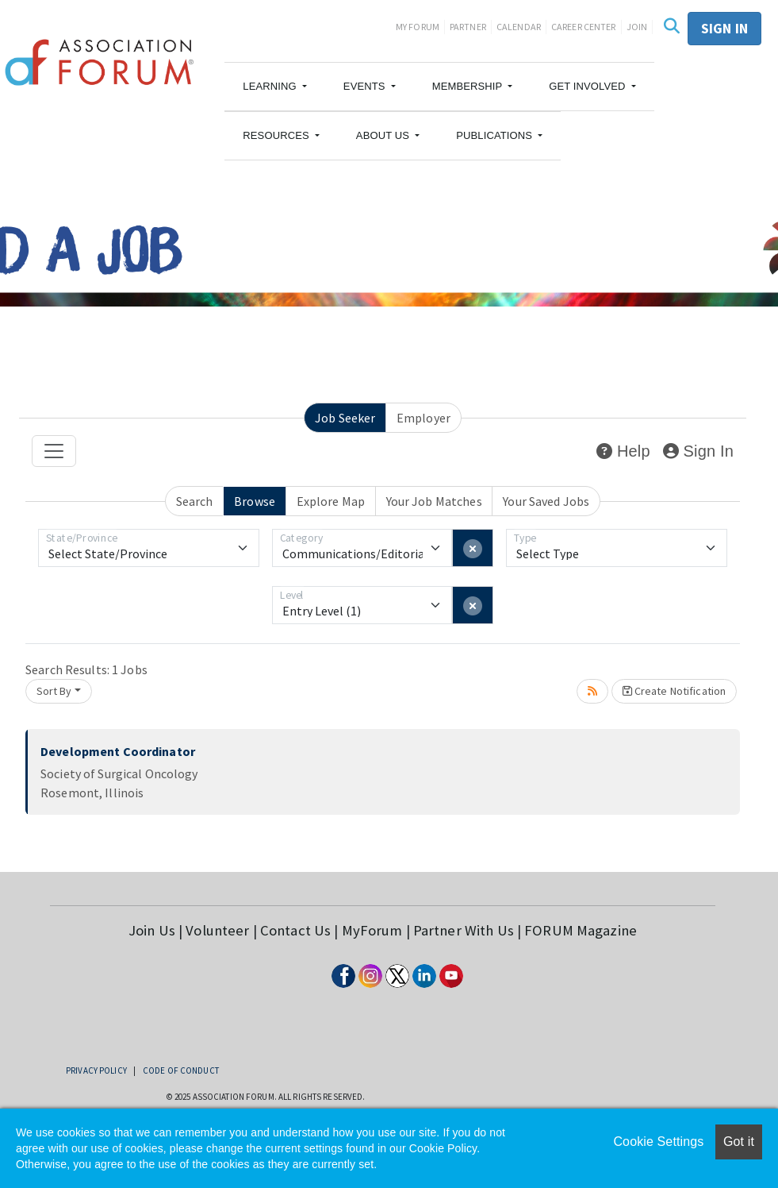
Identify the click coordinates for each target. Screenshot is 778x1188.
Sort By (54, 691)
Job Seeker (345, 418)
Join (637, 27)
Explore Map (331, 501)
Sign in (724, 28)
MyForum (372, 930)
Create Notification (674, 691)
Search (194, 501)
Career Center (583, 27)
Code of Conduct (181, 1070)
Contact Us (295, 930)
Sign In (698, 451)
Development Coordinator (117, 751)
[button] (274, 86)
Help (623, 451)
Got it (738, 1141)
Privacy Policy (96, 1070)
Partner (468, 27)
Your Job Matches (434, 501)
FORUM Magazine (580, 930)
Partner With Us (463, 930)
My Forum (417, 27)
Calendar (518, 27)
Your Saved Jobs (546, 501)
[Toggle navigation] (54, 451)
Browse (254, 501)
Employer (423, 418)
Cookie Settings (658, 1141)
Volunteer (217, 930)
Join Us (151, 930)
